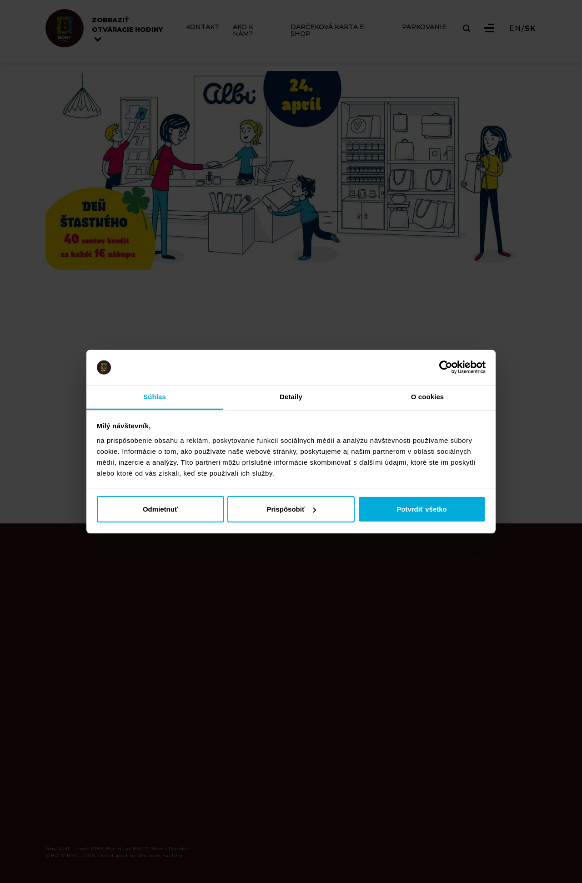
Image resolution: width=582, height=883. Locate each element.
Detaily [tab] (291, 397)
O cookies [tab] (427, 397)
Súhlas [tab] (154, 397)
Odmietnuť (160, 509)
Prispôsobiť (291, 509)
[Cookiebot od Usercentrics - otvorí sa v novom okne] (446, 367)
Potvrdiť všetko (421, 509)
